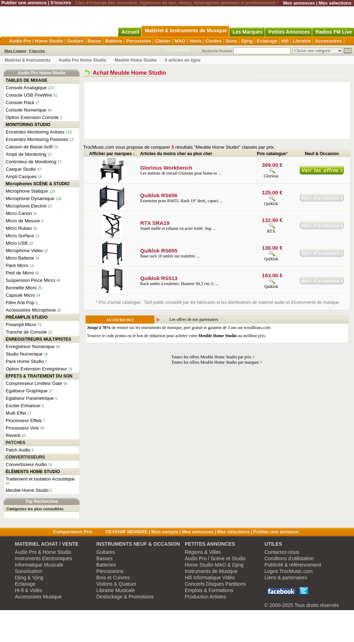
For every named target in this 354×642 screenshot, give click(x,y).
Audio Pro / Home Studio (36, 41)
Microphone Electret (26, 206)
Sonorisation (28, 571)
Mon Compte (15, 51)
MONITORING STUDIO (28, 124)
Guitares (105, 552)
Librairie (302, 41)
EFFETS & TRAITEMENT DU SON (39, 376)
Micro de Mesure (23, 220)
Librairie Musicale (115, 590)
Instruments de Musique (211, 571)
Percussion (138, 41)
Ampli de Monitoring (26, 154)
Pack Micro (17, 265)
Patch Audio (18, 450)
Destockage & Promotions (125, 597)
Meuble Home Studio (136, 60)
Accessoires (328, 41)
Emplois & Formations (209, 590)
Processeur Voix (22, 428)
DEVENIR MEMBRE (126, 531)
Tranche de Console (26, 332)
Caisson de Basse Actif (29, 146)
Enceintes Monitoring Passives (37, 139)
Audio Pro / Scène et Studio (215, 558)
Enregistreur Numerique (30, 346)
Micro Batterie (20, 258)
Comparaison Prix (72, 531)
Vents (195, 41)
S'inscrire (60, 2)
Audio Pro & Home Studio (43, 552)
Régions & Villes (203, 552)
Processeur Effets (24, 420)
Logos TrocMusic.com (288, 571)
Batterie (113, 41)
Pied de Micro (20, 272)
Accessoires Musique (38, 597)
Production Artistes (205, 597)
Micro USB (17, 243)
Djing (247, 41)
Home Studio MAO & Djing (214, 565)
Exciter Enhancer (23, 405)
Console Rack (20, 102)
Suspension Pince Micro (30, 280)
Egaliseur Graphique (27, 390)
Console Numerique (26, 110)
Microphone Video (24, 250)
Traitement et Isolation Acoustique (40, 479)
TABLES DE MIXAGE (26, 80)
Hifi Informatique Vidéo (210, 577)
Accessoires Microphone (31, 310)
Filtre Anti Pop (20, 302)
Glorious (271, 176)
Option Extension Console (32, 117)
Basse (94, 41)
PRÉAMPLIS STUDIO (27, 317)
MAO (180, 41)
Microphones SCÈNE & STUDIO (37, 183)
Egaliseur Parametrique (30, 398)
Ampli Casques (21, 176)
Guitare (75, 41)
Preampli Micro (21, 324)
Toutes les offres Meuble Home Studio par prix (211, 356)
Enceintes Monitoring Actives (35, 132)
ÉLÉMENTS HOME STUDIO (33, 471)
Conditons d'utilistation (289, 558)
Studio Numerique (24, 354)
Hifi (285, 41)
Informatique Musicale (39, 565)
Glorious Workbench (166, 168)
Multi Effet (16, 413)
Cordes (214, 41)
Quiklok (271, 203)
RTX (271, 231)
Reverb (13, 435)
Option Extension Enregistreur (36, 368)
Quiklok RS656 (158, 195)
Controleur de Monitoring (31, 161)
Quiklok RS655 (158, 251)
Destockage (177, 49)
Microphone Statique (27, 191)
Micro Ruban (19, 228)
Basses (104, 558)
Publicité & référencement (292, 565)
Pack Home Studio (25, 361)
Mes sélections (335, 3)
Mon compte (164, 531)
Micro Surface (20, 235)
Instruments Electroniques (43, 558)
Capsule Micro (20, 295)
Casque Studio (21, 169)
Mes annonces (299, 3)
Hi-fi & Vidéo (28, 590)
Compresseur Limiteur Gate (34, 383)
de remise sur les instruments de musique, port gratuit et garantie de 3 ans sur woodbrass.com (178, 327)
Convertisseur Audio (26, 464)
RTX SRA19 (155, 223)
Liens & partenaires (285, 577)
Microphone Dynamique (30, 198)
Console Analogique (26, 87)
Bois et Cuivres (113, 577)
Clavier (162, 41)
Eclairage (267, 41)
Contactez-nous (281, 552)
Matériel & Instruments (27, 60)
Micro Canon (19, 213)
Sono (231, 41)
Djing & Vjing (29, 577)
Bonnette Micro (21, 287)
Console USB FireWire (29, 95)
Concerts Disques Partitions (215, 584)
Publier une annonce (24, 2)
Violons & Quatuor (116, 584)
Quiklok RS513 (158, 278)
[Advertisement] (120, 110)
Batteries (106, 565)
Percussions (109, 571)
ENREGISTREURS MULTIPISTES (38, 339)
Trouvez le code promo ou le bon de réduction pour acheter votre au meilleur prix (176, 335)
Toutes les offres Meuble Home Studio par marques (215, 362)
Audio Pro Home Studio (83, 60)
